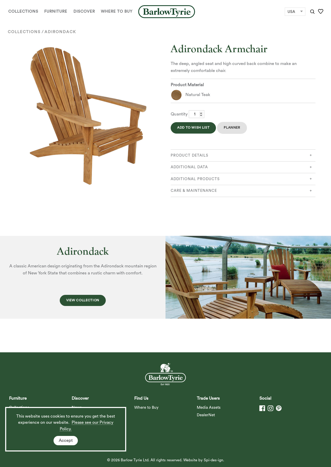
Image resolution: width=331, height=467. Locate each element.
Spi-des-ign (213, 460)
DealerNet (206, 415)
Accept (66, 441)
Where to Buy (116, 11)
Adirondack (60, 32)
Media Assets (209, 408)
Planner (232, 127)
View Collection (82, 300)
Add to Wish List (193, 127)
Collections (23, 11)
